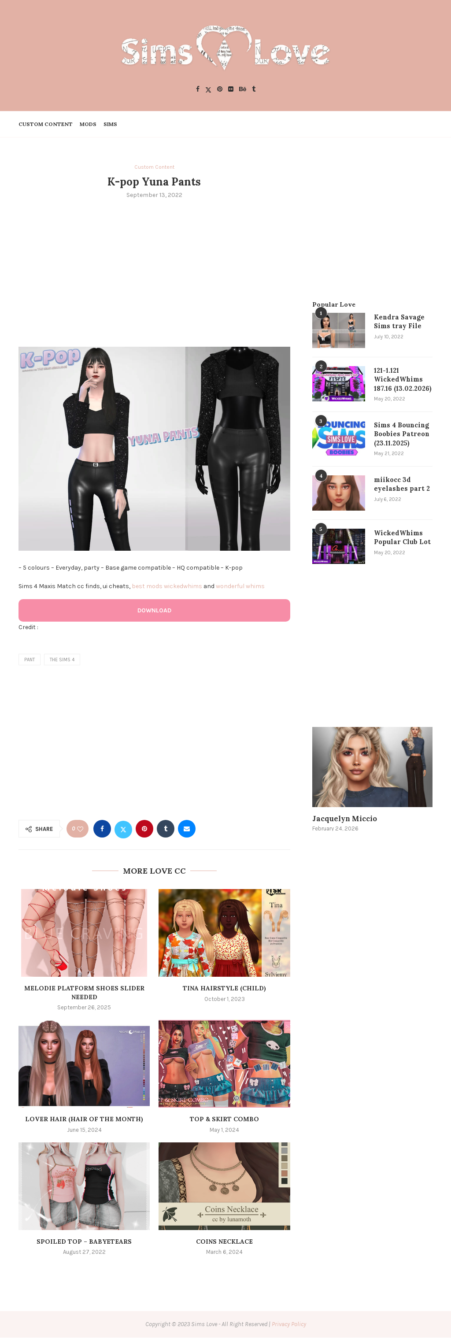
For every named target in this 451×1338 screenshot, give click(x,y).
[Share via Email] (187, 829)
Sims (110, 124)
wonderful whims (240, 586)
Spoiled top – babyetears (84, 1242)
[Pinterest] (219, 89)
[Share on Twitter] (123, 829)
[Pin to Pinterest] (144, 829)
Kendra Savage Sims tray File (397, 321)
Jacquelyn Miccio (339, 816)
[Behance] (242, 89)
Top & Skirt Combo (224, 1120)
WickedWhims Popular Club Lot (401, 534)
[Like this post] (80, 830)
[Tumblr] (253, 89)
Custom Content (45, 124)
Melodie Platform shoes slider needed (84, 993)
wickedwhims (183, 586)
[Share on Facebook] (102, 829)
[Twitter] (208, 89)
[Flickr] (230, 89)
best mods (147, 586)
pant (29, 660)
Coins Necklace (224, 1242)
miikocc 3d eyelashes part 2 (399, 481)
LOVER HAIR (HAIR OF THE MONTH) (84, 1120)
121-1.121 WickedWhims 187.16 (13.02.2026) (402, 378)
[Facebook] (198, 89)
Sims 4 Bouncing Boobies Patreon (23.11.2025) (400, 432)
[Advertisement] (154, 272)
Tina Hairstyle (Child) (224, 989)
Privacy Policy (289, 1325)
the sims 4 (62, 660)
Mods (88, 124)
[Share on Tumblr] (165, 829)
